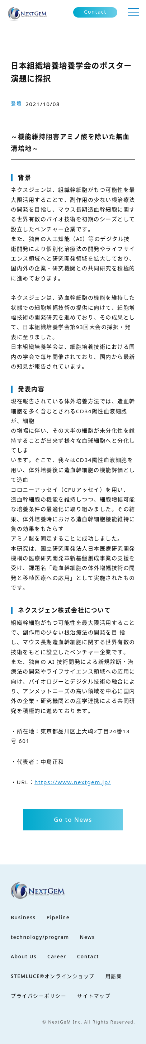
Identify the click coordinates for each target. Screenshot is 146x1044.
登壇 (16, 103)
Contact (95, 11)
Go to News (73, 819)
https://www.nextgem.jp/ (72, 782)
